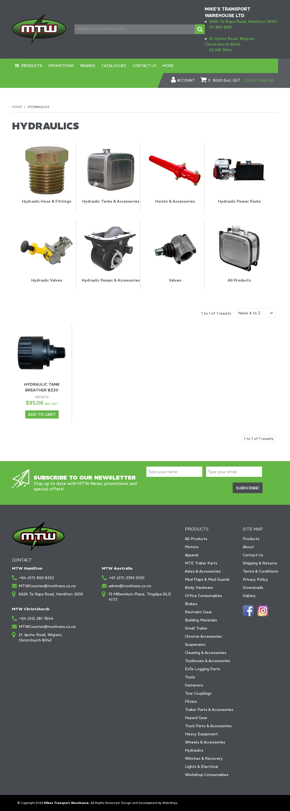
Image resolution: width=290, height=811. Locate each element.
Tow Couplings (198, 693)
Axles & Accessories (203, 571)
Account (186, 80)
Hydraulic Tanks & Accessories (110, 201)
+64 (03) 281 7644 (36, 618)
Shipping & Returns (260, 562)
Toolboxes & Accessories (207, 660)
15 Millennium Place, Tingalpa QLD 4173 (140, 596)
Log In (250, 80)
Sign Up (267, 80)
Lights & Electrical (201, 766)
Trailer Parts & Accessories (209, 709)
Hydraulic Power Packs (239, 201)
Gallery (249, 595)
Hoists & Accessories (175, 201)
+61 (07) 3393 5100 (126, 577)
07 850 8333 (220, 27)
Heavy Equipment (201, 733)
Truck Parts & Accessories (208, 725)
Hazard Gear (196, 717)
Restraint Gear (198, 611)
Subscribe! (247, 487)
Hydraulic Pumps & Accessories (111, 280)
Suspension (195, 644)
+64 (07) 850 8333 (36, 577)
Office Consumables (203, 595)
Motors (191, 546)
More (155, 65)
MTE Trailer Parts (201, 562)
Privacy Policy (255, 579)
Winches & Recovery (204, 758)
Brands (82, 65)
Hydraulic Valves (46, 280)
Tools (190, 676)
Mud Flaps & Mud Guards (207, 579)
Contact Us (134, 65)
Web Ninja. (170, 802)
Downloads (253, 587)
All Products (239, 280)
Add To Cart (42, 414)
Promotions (57, 65)
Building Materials (201, 619)
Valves (175, 280)
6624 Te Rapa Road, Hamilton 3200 (243, 21)
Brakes (191, 603)
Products (30, 65)
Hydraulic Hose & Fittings (46, 201)
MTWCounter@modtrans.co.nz (47, 585)
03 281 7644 (220, 49)
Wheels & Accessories (205, 741)
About (248, 546)
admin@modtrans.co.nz (130, 585)
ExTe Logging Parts (202, 668)
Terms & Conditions (260, 571)
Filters (191, 701)
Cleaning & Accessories (205, 652)
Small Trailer (196, 627)
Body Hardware (199, 587)
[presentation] (187, 488)
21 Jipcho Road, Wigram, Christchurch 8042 (40, 637)
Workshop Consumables (206, 774)
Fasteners (194, 684)
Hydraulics (194, 750)
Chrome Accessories (203, 636)
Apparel (191, 554)
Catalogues (106, 65)
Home (17, 107)
